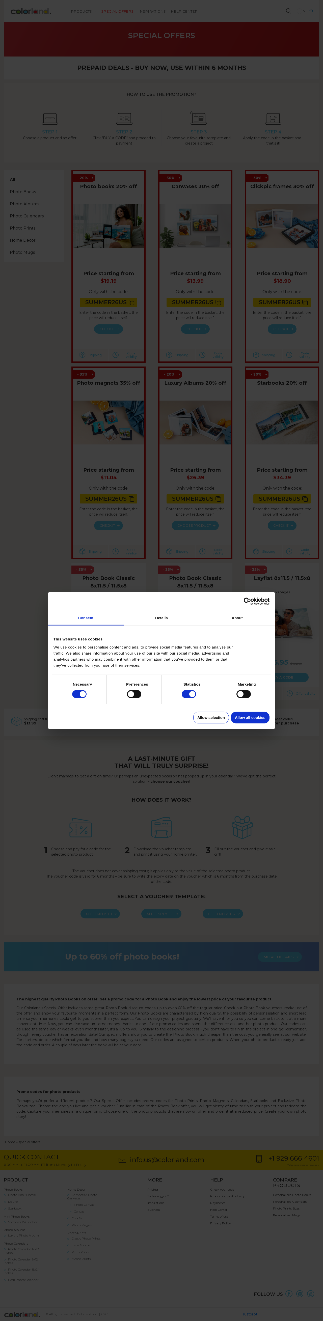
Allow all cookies (250, 717)
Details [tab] (161, 617)
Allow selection (211, 717)
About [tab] (237, 617)
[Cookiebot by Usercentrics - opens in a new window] (247, 601)
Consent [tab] (86, 617)
